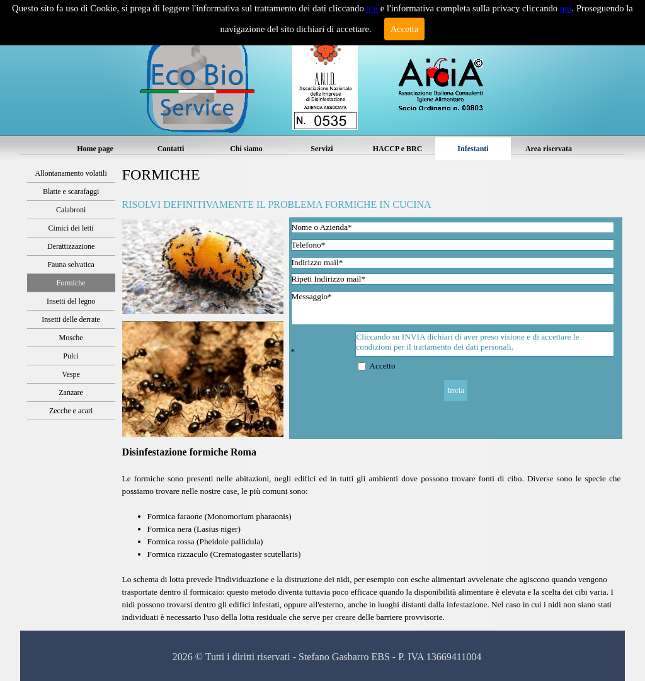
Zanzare (71, 392)
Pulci (71, 356)
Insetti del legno (71, 301)
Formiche (71, 282)
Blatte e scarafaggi (71, 191)
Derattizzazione (70, 246)
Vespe (71, 374)
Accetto (382, 365)
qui (372, 8)
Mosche (71, 337)
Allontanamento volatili (70, 173)
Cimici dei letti (71, 228)
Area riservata (548, 148)
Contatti (171, 148)
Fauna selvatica (70, 264)
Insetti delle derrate (71, 319)
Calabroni (71, 209)
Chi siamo (246, 148)
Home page (95, 148)
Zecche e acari (71, 410)
